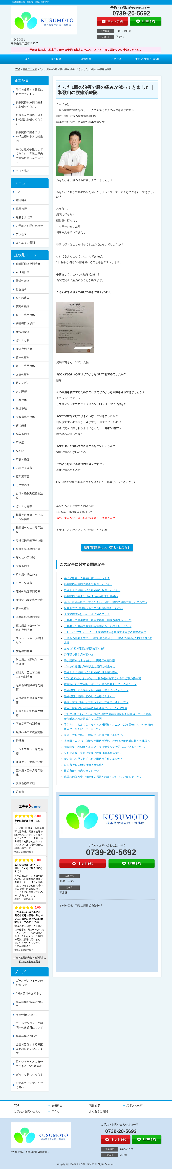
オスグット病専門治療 (29, 762)
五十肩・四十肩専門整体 (29, 772)
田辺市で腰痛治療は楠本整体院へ (84, 764)
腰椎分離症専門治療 (28, 591)
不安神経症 (22, 459)
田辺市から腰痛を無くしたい (81, 770)
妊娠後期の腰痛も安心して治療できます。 (89, 696)
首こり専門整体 (25, 365)
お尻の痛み (22, 374)
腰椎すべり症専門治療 (29, 599)
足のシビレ (22, 382)
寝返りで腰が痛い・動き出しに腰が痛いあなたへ (93, 734)
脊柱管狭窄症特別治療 (29, 540)
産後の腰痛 (22, 331)
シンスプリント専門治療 (29, 751)
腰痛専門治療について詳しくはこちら (107, 547)
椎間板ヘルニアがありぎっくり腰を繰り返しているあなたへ (100, 684)
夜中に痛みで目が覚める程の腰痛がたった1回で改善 (95, 708)
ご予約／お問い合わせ (146, 59)
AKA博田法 (22, 272)
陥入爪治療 (22, 433)
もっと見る (22, 170)
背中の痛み (22, 357)
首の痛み (21, 425)
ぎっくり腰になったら (29, 1074)
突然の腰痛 (22, 306)
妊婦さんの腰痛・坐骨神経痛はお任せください (92, 590)
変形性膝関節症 (25, 783)
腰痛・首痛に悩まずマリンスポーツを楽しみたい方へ (96, 702)
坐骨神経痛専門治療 (28, 549)
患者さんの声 (24, 217)
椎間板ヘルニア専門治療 (29, 529)
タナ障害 (21, 391)
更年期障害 (22, 476)
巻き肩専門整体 (25, 417)
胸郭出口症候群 (25, 323)
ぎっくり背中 (24, 506)
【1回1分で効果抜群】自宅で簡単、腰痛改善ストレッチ (98, 620)
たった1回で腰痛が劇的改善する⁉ (84, 648)
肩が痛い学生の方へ (28, 574)
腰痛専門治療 (30, 69)
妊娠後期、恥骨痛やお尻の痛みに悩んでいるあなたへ (96, 690)
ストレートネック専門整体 (29, 640)
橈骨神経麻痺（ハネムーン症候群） (29, 517)
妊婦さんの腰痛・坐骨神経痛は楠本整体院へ (91, 672)
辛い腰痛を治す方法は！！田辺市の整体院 (89, 660)
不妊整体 (21, 400)
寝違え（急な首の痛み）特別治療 (28, 674)
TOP (26, 59)
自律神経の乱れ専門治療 (29, 713)
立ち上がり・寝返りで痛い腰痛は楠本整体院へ (92, 752)
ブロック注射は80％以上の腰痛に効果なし (89, 666)
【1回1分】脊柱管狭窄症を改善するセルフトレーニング (98, 626)
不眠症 (20, 442)
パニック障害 (24, 467)
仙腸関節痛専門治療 (28, 263)
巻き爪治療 (22, 565)
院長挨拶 (56, 59)
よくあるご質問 (25, 242)
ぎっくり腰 (22, 340)
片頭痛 (20, 791)
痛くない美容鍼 (25, 557)
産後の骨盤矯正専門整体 (29, 700)
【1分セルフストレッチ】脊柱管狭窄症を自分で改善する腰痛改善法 (105, 632)
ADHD (20, 450)
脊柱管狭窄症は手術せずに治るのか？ (87, 614)
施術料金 (86, 59)
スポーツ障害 (24, 582)
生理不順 (21, 408)
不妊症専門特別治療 (28, 723)
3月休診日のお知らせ (29, 993)
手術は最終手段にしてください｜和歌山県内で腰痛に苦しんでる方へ (105, 602)
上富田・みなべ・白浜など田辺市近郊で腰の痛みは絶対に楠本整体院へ (107, 740)
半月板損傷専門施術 (28, 617)
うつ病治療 (22, 485)
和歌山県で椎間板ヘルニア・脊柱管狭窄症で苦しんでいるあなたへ (104, 746)
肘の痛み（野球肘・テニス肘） (29, 661)
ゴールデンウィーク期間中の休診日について (29, 1025)
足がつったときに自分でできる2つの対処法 (29, 1063)
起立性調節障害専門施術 (29, 687)
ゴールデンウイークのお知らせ (29, 982)
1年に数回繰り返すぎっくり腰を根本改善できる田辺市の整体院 (102, 678)
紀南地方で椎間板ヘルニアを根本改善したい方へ (93, 608)
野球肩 (20, 740)
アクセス (116, 59)
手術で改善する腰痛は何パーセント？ (87, 578)
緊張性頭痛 (22, 280)
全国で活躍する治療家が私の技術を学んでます (29, 1048)
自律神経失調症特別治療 (29, 495)
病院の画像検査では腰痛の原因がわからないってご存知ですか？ (103, 776)
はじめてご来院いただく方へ (29, 1085)
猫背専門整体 (24, 651)
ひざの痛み (22, 297)
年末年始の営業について (29, 1004)
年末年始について (26, 1014)
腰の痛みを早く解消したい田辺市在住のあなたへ (93, 758)
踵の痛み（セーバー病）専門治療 (28, 627)
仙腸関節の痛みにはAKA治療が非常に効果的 (91, 596)
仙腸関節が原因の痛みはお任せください (88, 584)
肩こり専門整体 (25, 314)
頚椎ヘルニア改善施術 (29, 732)
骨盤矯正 (21, 289)
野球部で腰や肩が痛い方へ (80, 654)
